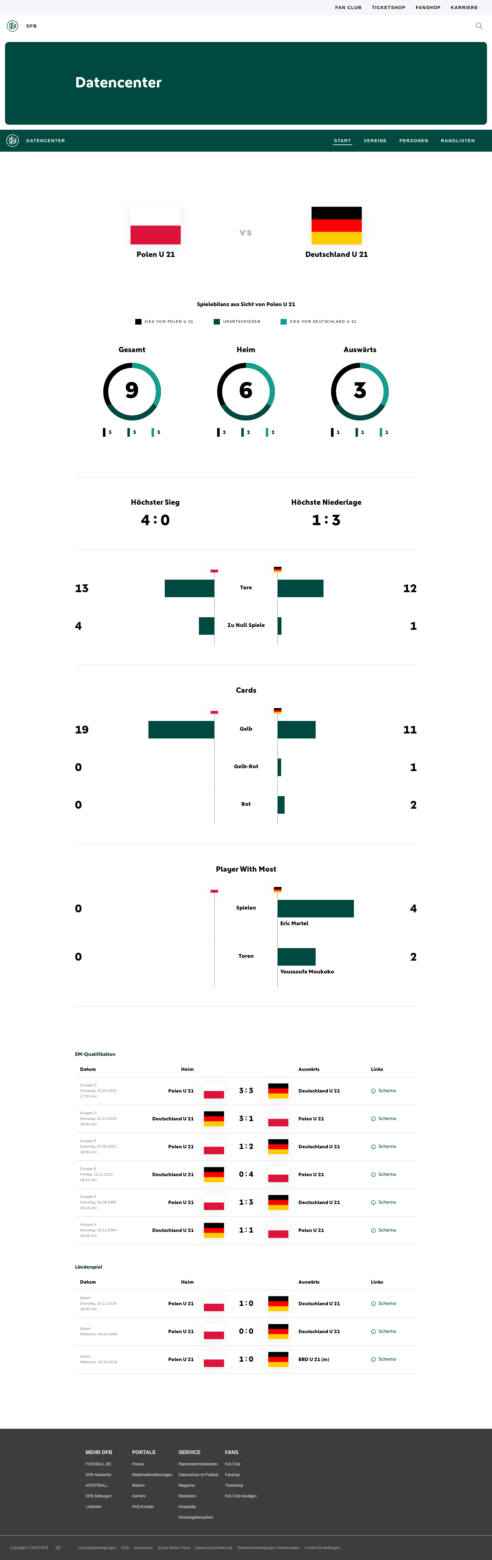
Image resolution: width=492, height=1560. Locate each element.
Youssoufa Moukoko (307, 972)
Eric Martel (294, 923)
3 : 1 (246, 1119)
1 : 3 (246, 1202)
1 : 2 (246, 1146)
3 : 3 (246, 1091)
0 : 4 (246, 1174)
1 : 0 (246, 1303)
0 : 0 (246, 1331)
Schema (383, 1090)
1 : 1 (246, 1230)
